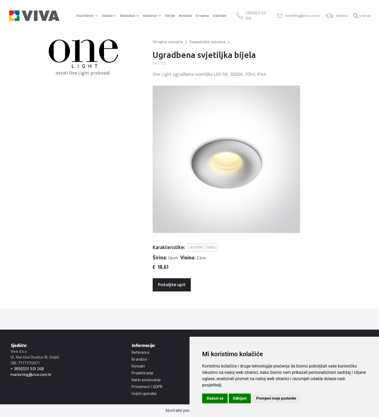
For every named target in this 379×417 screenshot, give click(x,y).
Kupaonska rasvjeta (207, 41)
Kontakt (220, 15)
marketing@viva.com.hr (31, 374)
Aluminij (195, 247)
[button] (87, 16)
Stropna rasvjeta (168, 41)
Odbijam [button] (240, 398)
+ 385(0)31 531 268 (27, 368)
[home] (34, 16)
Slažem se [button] (214, 398)
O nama (202, 15)
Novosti (185, 15)
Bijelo (211, 247)
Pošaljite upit (172, 285)
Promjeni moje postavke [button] (276, 398)
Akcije (170, 15)
